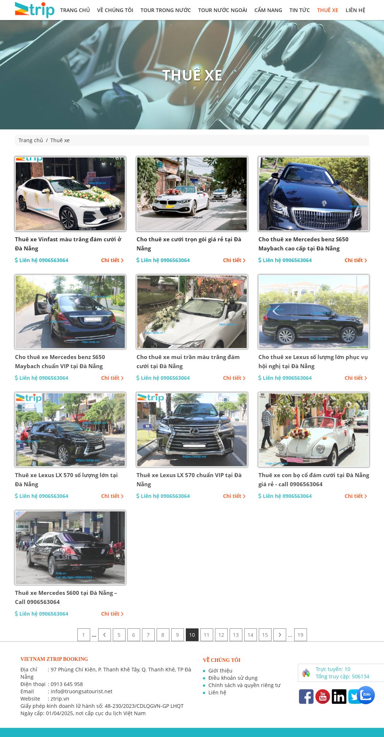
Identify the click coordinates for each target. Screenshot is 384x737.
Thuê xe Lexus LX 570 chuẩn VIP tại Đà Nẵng (189, 479)
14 (250, 634)
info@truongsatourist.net (81, 691)
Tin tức (299, 10)
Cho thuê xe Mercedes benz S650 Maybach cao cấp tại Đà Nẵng (303, 243)
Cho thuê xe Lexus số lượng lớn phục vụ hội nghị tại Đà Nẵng (313, 361)
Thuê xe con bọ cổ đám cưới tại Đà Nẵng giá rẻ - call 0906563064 (313, 479)
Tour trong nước (166, 10)
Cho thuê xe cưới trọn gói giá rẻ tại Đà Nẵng (189, 243)
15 (265, 634)
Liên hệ (355, 10)
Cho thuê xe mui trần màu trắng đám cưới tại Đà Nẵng (188, 361)
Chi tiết (112, 260)
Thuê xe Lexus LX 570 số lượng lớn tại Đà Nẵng (66, 479)
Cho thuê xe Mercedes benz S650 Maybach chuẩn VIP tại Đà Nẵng (60, 361)
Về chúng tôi (115, 10)
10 (192, 634)
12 (221, 634)
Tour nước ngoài (222, 10)
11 (207, 634)
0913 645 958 (67, 684)
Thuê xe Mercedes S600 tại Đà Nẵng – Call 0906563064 (66, 597)
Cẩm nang (268, 10)
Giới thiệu (220, 670)
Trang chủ (75, 10)
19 (300, 634)
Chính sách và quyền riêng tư (244, 685)
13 (236, 634)
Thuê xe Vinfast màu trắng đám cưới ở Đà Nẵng (68, 243)
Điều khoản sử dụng (233, 677)
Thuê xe (327, 10)
